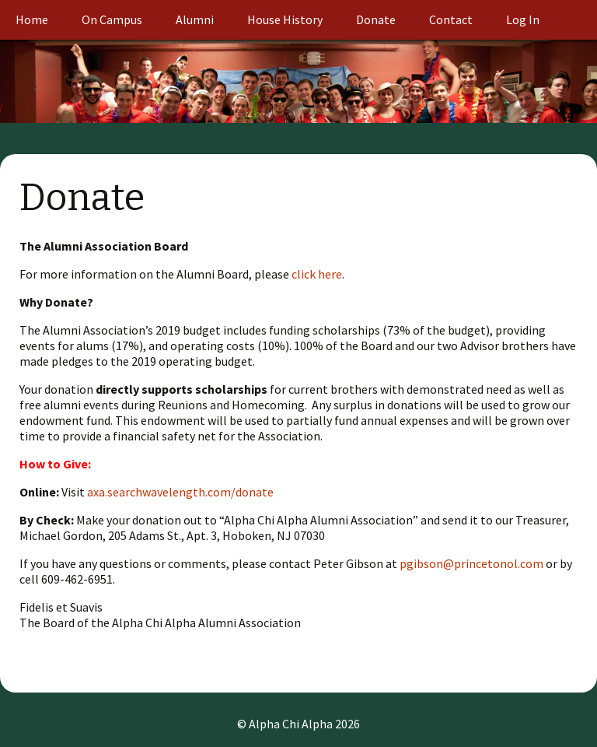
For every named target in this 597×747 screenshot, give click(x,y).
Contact (451, 19)
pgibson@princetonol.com (471, 563)
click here (317, 274)
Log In (522, 19)
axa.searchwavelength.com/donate (180, 492)
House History (285, 19)
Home (32, 19)
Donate (376, 19)
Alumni (195, 19)
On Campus (112, 19)
